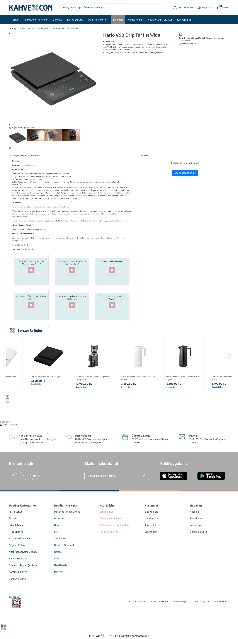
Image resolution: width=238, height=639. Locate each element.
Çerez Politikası (221, 601)
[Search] (113, 7)
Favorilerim (196, 518)
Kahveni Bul (184, 19)
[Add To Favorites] (10, 148)
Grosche (59, 518)
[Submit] (144, 476)
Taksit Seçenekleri (32, 155)
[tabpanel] (28, 364)
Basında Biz (151, 511)
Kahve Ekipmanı (18, 558)
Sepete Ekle (16, 384)
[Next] (9, 125)
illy (55, 531)
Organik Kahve (17, 545)
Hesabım (195, 511)
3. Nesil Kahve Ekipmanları (114, 525)
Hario (105, 41)
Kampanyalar (135, 19)
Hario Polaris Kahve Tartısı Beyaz (26, 377)
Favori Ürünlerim (108, 531)
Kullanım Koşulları (201, 601)
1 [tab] (7, 397)
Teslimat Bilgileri (180, 601)
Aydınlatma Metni (159, 601)
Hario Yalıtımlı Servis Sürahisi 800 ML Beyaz (164, 378)
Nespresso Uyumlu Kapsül (23, 551)
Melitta (58, 572)
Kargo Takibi (197, 525)
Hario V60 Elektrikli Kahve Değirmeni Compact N (118, 378)
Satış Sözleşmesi (137, 601)
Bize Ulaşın (151, 531)
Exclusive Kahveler (19, 538)
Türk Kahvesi (16, 525)
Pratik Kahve (16, 531)
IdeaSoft (95, 636)
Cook (57, 558)
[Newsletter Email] (116, 476)
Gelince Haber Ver (187, 43)
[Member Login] (183, 7)
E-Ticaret (110, 636)
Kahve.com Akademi (110, 518)
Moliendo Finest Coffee (67, 511)
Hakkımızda (151, 518)
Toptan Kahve (152, 525)
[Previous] (9, 33)
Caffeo (58, 551)
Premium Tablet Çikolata (23, 565)
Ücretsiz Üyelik (198, 531)
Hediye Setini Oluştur (160, 19)
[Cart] (222, 7)
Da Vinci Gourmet (64, 545)
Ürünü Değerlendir (184, 172)
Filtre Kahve (15, 511)
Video (21, 155)
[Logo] (31, 7)
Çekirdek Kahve (17, 578)
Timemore (60, 538)
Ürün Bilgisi (14, 155)
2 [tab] (7, 401)
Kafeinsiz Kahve (18, 572)
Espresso (14, 518)
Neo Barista (60, 565)
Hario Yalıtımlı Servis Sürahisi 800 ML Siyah (209, 378)
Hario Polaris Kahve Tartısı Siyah (71, 377)
